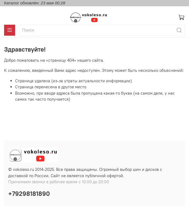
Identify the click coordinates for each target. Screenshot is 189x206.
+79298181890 (29, 193)
